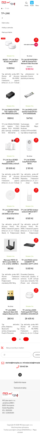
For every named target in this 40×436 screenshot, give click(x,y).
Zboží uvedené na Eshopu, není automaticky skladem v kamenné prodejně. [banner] (8, 4)
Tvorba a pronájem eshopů (13, 430)
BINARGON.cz (26, 430)
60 (20, 339)
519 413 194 (24, 366)
